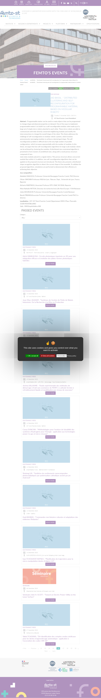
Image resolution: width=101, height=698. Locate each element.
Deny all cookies (47, 356)
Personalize (61, 356)
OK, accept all (32, 356)
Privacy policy (71, 356)
